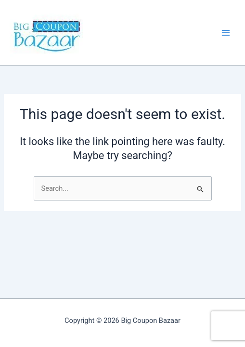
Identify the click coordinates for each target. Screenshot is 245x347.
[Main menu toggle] (225, 32)
